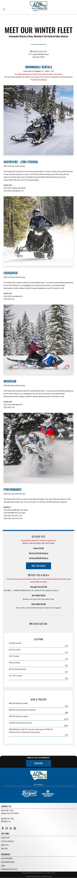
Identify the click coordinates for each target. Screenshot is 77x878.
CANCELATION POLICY (9, 869)
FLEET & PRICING (7, 841)
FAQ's (3, 866)
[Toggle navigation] (4, 9)
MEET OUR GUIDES (38, 565)
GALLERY (4, 849)
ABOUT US (5, 845)
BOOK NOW (38, 763)
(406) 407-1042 (7, 819)
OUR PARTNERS (7, 859)
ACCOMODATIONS (7, 862)
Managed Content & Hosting (33, 876)
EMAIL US (5, 821)
